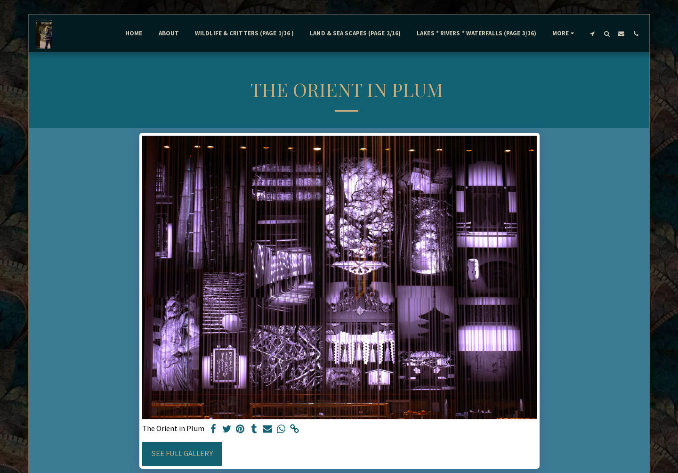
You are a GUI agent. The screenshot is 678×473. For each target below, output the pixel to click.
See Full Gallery (182, 453)
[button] (592, 33)
